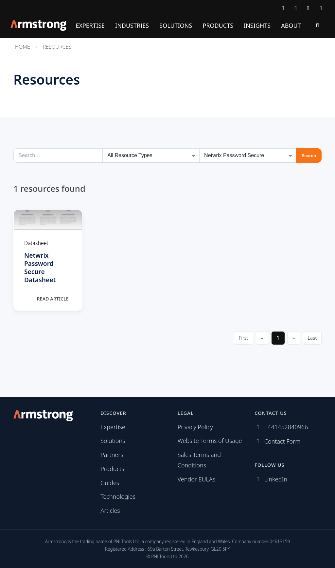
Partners (111, 455)
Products (218, 25)
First (243, 337)
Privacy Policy (195, 427)
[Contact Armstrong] (283, 8)
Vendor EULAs (197, 479)
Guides (109, 483)
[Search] (317, 25)
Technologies (117, 496)
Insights (257, 25)
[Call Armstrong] (296, 8)
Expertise (90, 25)
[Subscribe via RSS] (321, 8)
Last (312, 337)
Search (309, 155)
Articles (110, 510)
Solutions (175, 25)
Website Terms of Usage (210, 441)
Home (22, 46)
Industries (132, 25)
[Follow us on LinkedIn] (308, 8)
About (291, 25)
